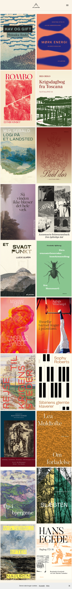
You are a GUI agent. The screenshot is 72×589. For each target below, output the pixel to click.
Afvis (47, 586)
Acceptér (42, 586)
